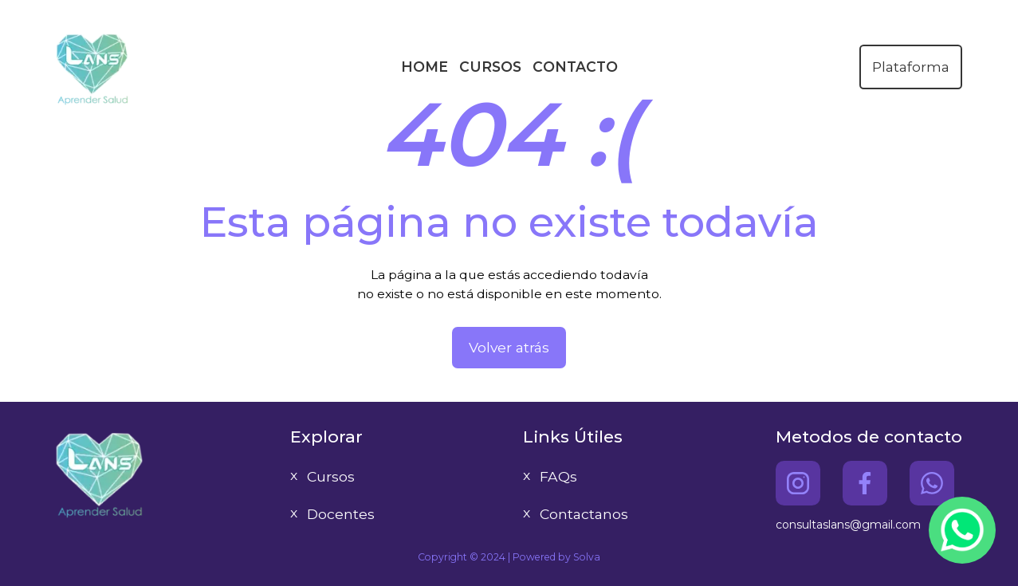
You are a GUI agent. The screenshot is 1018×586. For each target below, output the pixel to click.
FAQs (558, 476)
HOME (424, 66)
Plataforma (910, 66)
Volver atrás (509, 347)
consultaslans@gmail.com (848, 524)
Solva (586, 557)
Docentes (341, 513)
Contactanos (584, 513)
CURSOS (490, 66)
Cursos (331, 476)
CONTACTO (575, 66)
